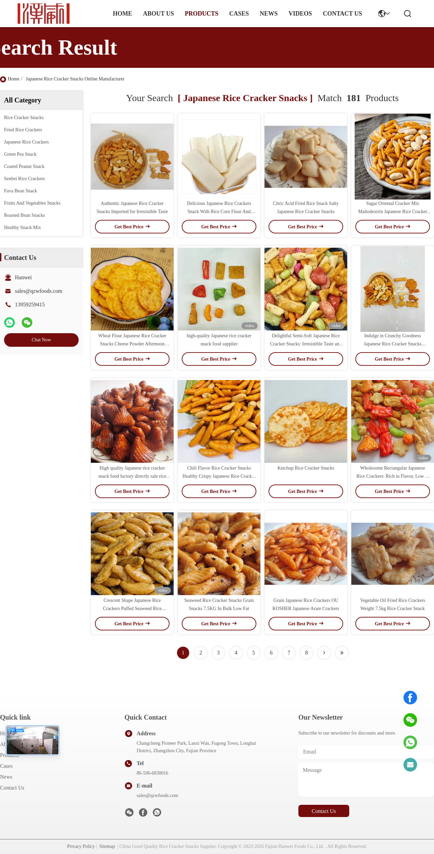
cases (239, 13)
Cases (6, 766)
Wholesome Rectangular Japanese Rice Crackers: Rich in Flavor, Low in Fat (392, 476)
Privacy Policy (81, 846)
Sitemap (107, 846)
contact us (342, 13)
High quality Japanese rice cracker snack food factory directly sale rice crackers (132, 476)
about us (158, 13)
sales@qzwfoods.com (38, 291)
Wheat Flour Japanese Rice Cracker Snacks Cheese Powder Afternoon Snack (132, 344)
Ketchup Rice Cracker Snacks (305, 468)
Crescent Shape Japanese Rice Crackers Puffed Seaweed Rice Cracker (132, 608)
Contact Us (12, 788)
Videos (300, 13)
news (269, 13)
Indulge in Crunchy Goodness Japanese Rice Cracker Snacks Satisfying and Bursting (392, 344)
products (201, 13)
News (6, 777)
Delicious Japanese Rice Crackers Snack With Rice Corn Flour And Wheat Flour (219, 211)
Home (122, 13)
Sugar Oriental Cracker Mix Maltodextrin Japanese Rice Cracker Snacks (392, 211)
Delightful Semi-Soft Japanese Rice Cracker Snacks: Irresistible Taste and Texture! (305, 344)
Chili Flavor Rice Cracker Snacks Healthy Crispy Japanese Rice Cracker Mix (218, 476)
